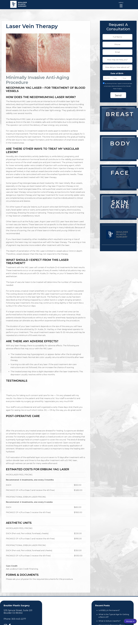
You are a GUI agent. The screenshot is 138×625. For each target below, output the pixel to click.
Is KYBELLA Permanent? (109, 610)
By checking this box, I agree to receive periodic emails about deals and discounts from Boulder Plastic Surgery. (118, 86)
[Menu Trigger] (121, 4)
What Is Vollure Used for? (110, 621)
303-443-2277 (18, 619)
